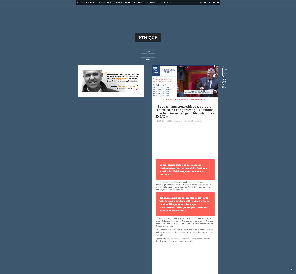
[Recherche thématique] (201, 2)
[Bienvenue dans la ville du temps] (205, 2)
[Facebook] (209, 2)
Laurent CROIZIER (123, 3)
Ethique (193, 121)
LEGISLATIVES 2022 (87, 3)
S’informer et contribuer (145, 3)
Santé (199, 121)
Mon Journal (106, 3)
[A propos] (218, 2)
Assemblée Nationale (182, 121)
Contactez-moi (165, 3)
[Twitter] (214, 2)
